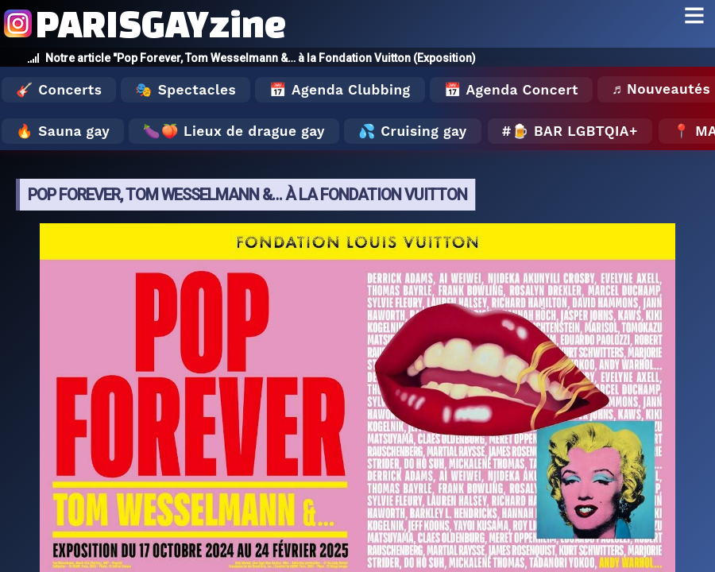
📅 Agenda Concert (511, 90)
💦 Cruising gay (412, 131)
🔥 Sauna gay (63, 131)
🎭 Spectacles (185, 90)
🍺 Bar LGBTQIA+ (575, 131)
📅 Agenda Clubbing (339, 90)
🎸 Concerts (59, 90)
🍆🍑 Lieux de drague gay (234, 131)
